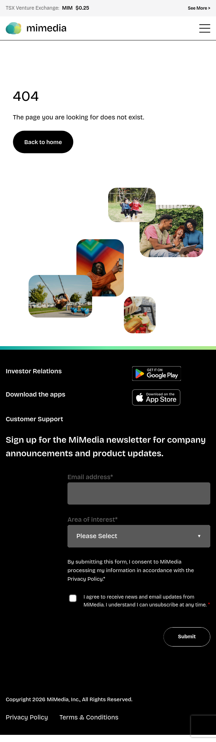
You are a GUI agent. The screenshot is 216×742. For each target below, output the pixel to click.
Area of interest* (92, 520)
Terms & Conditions (88, 717)
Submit (187, 637)
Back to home (43, 142)
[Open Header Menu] (204, 28)
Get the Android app (156, 373)
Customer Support (34, 419)
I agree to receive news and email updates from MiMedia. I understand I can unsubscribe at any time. (145, 601)
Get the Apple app (156, 397)
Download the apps (35, 394)
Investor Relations (34, 371)
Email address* (90, 477)
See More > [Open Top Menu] (199, 8)
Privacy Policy (85, 579)
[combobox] (138, 536)
